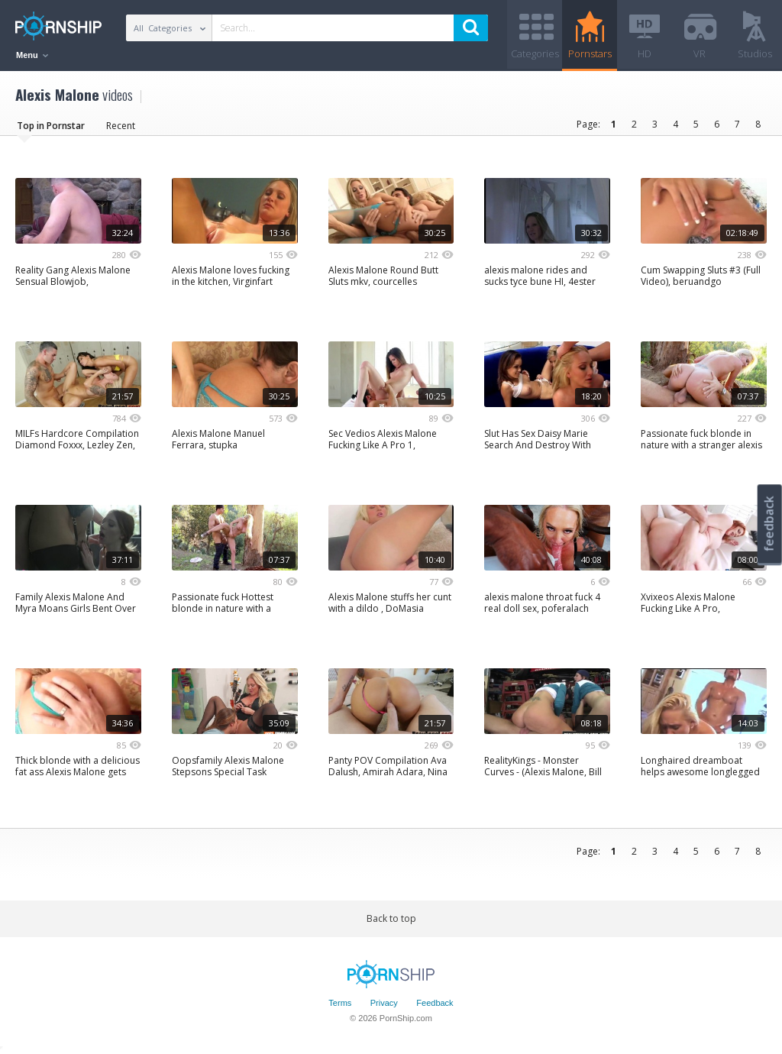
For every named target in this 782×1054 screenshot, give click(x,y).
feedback (769, 523)
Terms (339, 1002)
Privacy (384, 1002)
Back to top (391, 918)
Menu (32, 55)
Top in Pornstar (51, 125)
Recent (120, 125)
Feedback (434, 1002)
